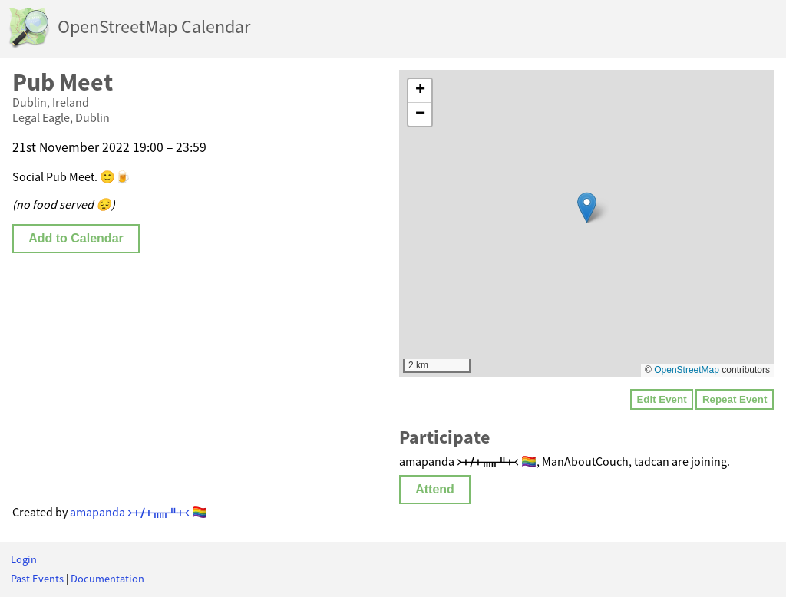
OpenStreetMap (686, 369)
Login (24, 559)
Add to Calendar (76, 238)
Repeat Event (734, 399)
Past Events (37, 578)
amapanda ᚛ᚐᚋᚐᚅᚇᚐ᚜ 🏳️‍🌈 (138, 511)
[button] (586, 207)
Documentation (107, 578)
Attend (434, 489)
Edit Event (661, 399)
